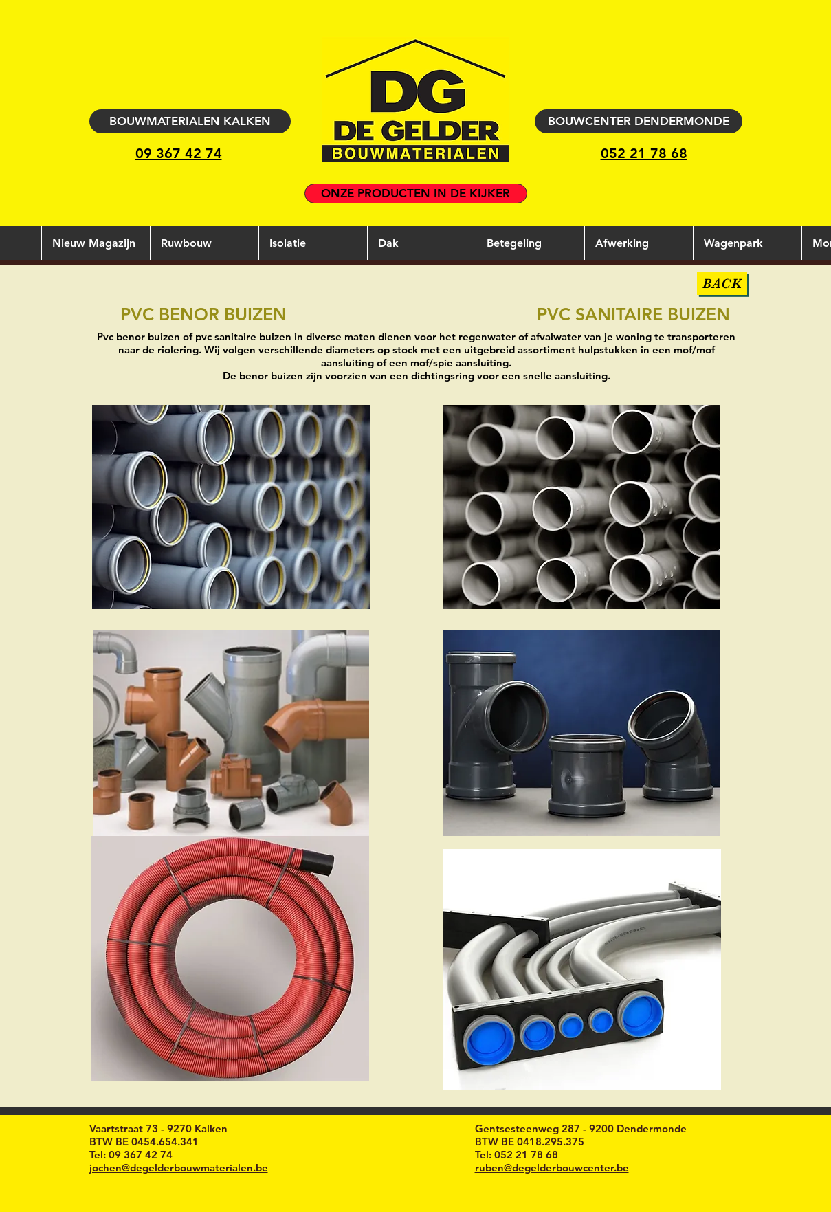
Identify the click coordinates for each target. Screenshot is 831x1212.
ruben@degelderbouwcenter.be (552, 1167)
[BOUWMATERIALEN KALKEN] (190, 121)
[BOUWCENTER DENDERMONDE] (638, 121)
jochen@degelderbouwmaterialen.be (178, 1167)
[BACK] (722, 283)
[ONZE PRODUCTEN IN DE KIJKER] (415, 193)
